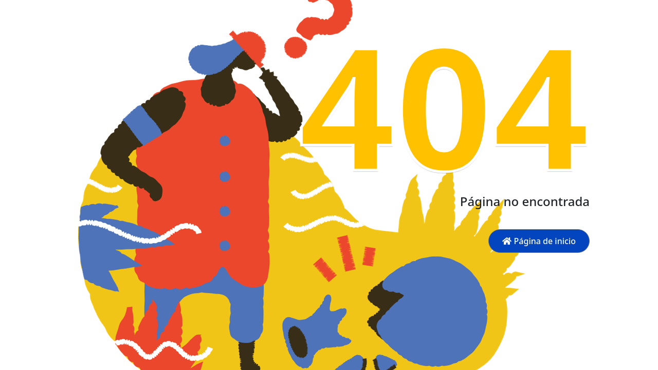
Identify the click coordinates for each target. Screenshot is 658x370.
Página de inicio (539, 241)
